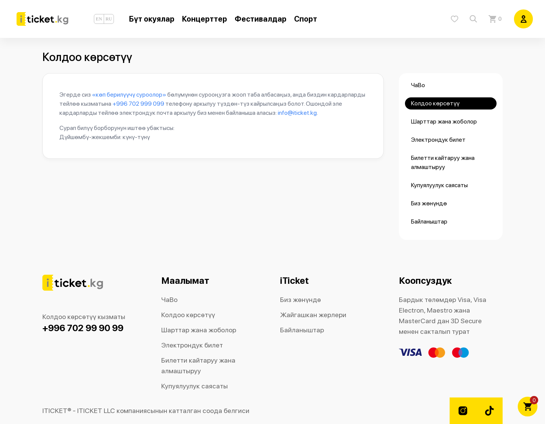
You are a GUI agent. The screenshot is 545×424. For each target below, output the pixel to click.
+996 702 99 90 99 (82, 327)
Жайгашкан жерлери (313, 315)
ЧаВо (418, 85)
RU (109, 19)
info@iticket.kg (297, 112)
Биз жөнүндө (429, 203)
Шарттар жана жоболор (444, 121)
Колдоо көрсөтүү (435, 103)
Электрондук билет (438, 139)
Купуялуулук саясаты (439, 185)
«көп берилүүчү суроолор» (129, 94)
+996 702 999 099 (138, 103)
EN (99, 19)
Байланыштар (429, 221)
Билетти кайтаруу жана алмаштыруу (443, 162)
